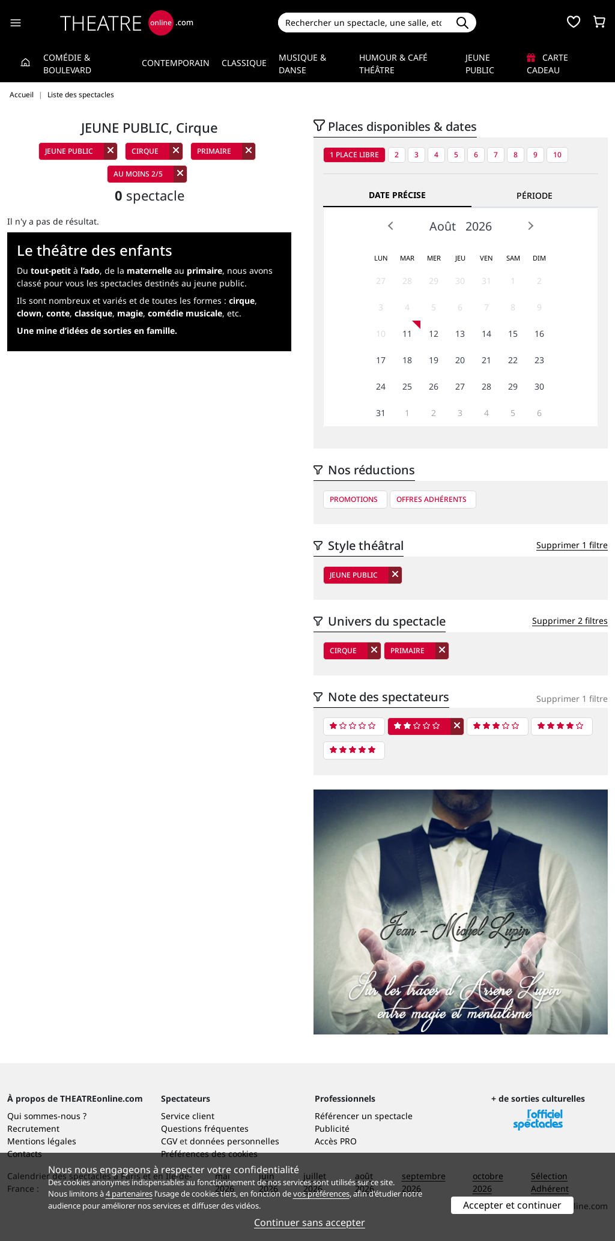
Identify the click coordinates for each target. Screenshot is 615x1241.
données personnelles (234, 1141)
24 (381, 386)
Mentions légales (41, 1141)
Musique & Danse (302, 64)
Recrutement (33, 1128)
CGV (169, 1141)
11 (407, 333)
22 (513, 360)
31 (486, 280)
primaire (204, 270)
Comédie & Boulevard (67, 64)
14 (486, 333)
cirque (242, 300)
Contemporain (176, 62)
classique (93, 313)
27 (381, 280)
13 (460, 333)
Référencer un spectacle (364, 1116)
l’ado (90, 270)
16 (539, 333)
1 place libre (354, 154)
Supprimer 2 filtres (570, 620)
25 (407, 386)
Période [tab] (535, 195)
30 (460, 280)
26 (433, 386)
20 (460, 360)
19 (433, 360)
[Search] (363, 22)
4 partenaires (129, 1193)
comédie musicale (185, 313)
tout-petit (51, 270)
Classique (244, 62)
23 (539, 360)
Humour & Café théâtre (393, 64)
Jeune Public (479, 64)
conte (58, 313)
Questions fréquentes (205, 1128)
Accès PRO (336, 1141)
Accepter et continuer (512, 1205)
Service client (187, 1116)
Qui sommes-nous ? (46, 1116)
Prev (391, 226)
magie (130, 313)
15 (513, 333)
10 (557, 154)
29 (433, 280)
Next (530, 226)
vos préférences (321, 1193)
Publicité (332, 1128)
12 (433, 333)
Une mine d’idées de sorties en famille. (97, 330)
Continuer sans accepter (309, 1222)
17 (381, 360)
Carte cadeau (547, 64)
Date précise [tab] (397, 195)
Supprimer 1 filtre (572, 545)
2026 (478, 226)
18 (407, 360)
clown (29, 313)
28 (407, 280)
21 (486, 360)
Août (442, 226)
